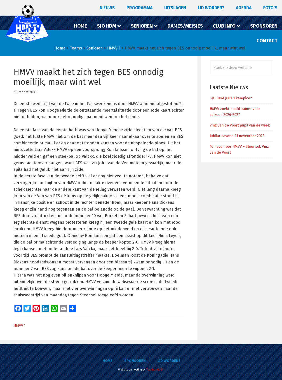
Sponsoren (135, 361)
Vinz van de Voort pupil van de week (240, 125)
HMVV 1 (20, 325)
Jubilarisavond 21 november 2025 (237, 136)
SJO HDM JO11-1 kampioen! (231, 98)
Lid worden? (168, 361)
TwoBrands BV (155, 369)
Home (108, 361)
